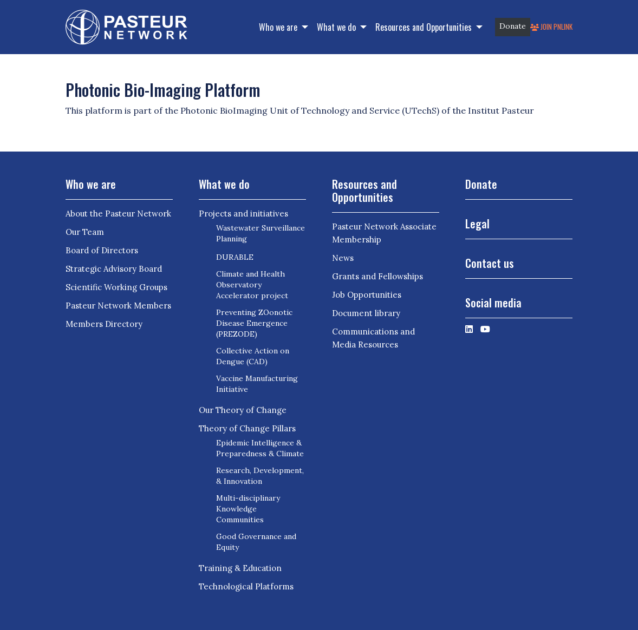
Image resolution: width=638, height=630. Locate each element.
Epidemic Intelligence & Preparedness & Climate (260, 448)
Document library (366, 313)
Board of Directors (102, 250)
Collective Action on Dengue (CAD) (252, 356)
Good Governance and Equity (256, 541)
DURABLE (234, 257)
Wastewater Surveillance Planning (260, 233)
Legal (477, 223)
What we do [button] (337, 27)
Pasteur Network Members (118, 305)
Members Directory (104, 324)
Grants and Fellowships (377, 276)
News (343, 258)
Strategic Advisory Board (114, 269)
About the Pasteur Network (118, 213)
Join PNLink (551, 27)
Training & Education (240, 568)
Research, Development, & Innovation (260, 475)
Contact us (489, 263)
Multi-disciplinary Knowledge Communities (248, 508)
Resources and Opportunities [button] (424, 27)
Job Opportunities (366, 295)
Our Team (85, 232)
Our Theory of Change (243, 410)
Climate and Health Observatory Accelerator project (252, 284)
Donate (512, 26)
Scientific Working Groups (116, 287)
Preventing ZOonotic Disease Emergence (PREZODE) (254, 323)
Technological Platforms (246, 586)
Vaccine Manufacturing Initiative (257, 383)
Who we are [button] (279, 27)
